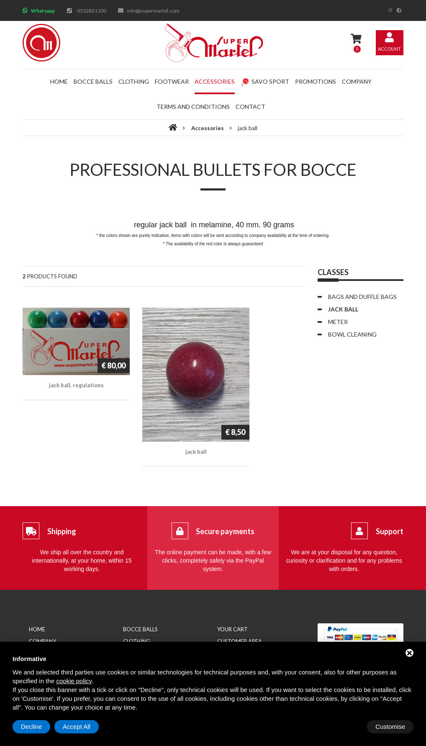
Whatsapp (43, 11)
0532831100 (91, 11)
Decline (346, 726)
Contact (250, 106)
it (390, 10)
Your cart (232, 602)
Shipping (61, 504)
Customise (36, 726)
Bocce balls (93, 81)
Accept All (391, 726)
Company (357, 81)
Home (59, 81)
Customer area (239, 615)
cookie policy (74, 680)
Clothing (133, 81)
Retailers (42, 627)
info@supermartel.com (153, 11)
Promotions (315, 81)
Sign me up (232, 627)
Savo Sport (265, 81)
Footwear (172, 81)
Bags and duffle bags (362, 296)
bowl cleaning (352, 334)
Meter (338, 321)
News (36, 639)
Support (389, 504)
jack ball (343, 309)
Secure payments (225, 504)
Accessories (215, 81)
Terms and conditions (193, 106)
